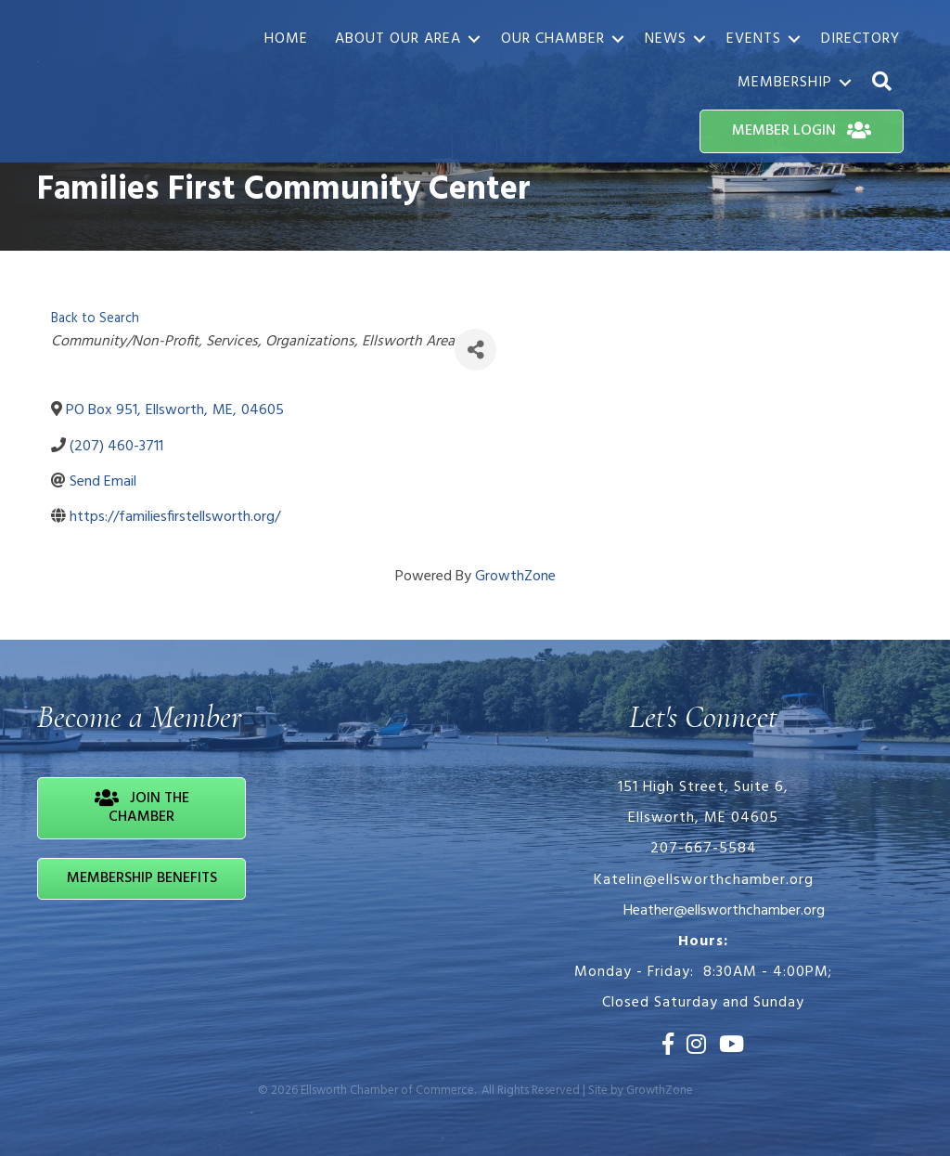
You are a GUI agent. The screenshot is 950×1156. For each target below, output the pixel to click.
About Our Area (398, 39)
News (666, 39)
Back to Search (95, 319)
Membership (785, 83)
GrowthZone (515, 577)
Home (286, 39)
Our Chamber (553, 39)
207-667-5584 (703, 849)
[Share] (475, 349)
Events (753, 39)
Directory (860, 39)
